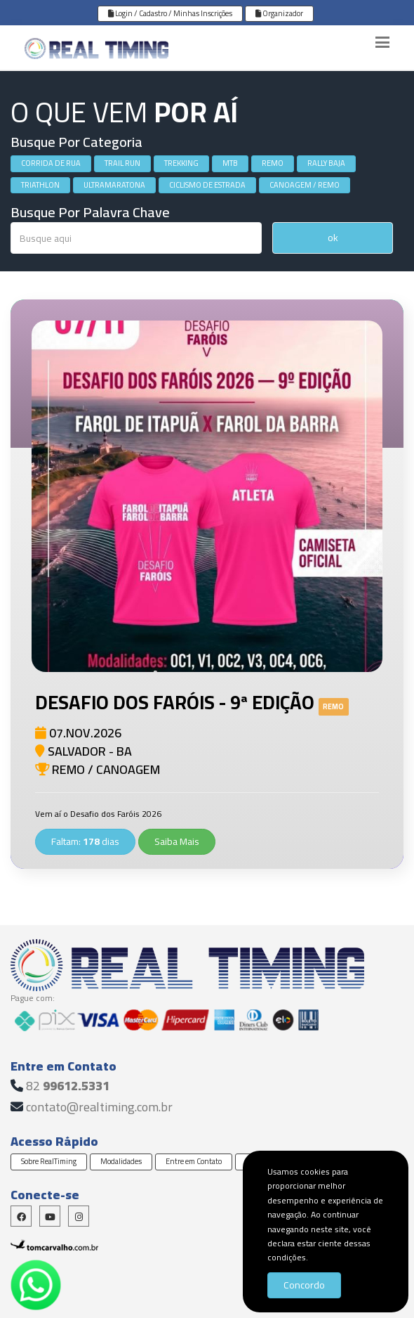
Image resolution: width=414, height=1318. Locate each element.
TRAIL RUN (122, 163)
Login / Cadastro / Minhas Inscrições (170, 13)
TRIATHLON (40, 185)
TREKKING (181, 163)
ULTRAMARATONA (114, 185)
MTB (230, 163)
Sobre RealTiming (48, 1161)
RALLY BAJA (326, 163)
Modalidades (121, 1161)
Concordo (304, 1285)
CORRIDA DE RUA (51, 163)
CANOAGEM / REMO (304, 185)
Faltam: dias (85, 841)
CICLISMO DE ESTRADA (207, 185)
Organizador (279, 13)
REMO (272, 163)
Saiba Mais (176, 841)
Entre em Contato (194, 1161)
